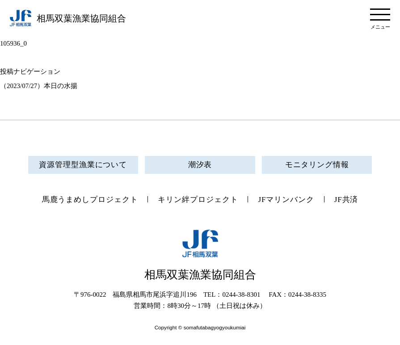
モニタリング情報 (317, 164)
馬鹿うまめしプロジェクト (90, 199)
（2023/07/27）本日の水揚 (38, 85)
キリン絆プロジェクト (198, 199)
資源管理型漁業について (83, 164)
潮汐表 (200, 164)
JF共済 (346, 199)
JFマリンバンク (286, 199)
